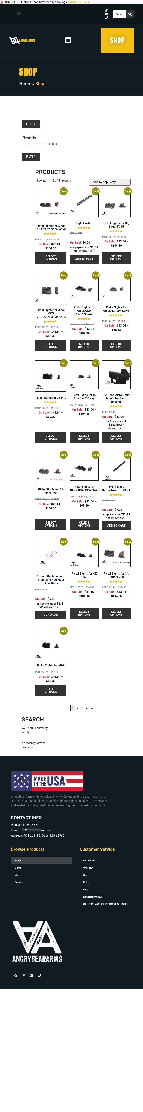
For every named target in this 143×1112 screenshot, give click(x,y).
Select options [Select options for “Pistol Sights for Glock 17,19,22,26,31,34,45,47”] (51, 258)
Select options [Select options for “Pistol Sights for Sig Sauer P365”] (116, 258)
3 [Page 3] (82, 708)
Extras (18, 867)
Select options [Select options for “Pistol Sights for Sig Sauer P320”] (116, 613)
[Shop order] (110, 182)
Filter (30, 124)
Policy (86, 882)
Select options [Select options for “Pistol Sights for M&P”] (51, 690)
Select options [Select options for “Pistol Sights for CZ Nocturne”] (51, 524)
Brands (18, 860)
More (17, 875)
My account (89, 860)
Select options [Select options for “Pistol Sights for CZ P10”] (51, 437)
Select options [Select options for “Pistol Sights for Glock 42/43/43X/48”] (116, 345)
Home (25, 83)
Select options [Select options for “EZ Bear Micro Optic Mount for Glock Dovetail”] (116, 437)
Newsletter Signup (92, 896)
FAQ (85, 889)
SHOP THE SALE (79, 2)
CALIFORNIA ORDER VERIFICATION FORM (105, 904)
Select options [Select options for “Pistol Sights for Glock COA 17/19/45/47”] (84, 345)
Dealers (19, 882)
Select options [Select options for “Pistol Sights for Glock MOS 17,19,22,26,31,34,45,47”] (51, 345)
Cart (85, 875)
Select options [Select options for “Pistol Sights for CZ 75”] (84, 613)
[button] (19, 13)
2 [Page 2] (77, 708)
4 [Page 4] (87, 708)
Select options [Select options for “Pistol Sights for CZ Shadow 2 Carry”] (84, 437)
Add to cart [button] (84, 259)
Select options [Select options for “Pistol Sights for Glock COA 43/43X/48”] (84, 524)
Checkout (88, 867)
